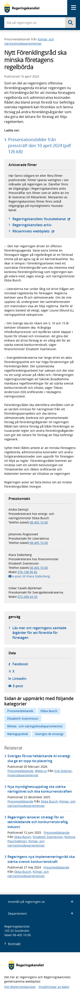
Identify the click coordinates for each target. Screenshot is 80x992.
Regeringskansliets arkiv (32, 225)
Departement (40, 913)
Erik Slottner (63, 771)
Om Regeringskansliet (20, 987)
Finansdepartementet (22, 775)
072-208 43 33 (27, 597)
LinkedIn (19, 678)
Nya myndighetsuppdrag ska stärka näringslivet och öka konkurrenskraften (39, 789)
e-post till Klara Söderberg (31, 576)
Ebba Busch (49, 711)
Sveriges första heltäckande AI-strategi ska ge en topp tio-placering (38, 758)
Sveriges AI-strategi (49, 734)
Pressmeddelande (20, 711)
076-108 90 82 (27, 572)
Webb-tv (41, 771)
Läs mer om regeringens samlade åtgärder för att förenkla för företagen (39, 633)
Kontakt (14, 944)
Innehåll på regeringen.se (40, 902)
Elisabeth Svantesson (22, 718)
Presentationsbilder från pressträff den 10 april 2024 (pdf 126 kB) (39, 145)
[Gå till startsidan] (22, 7)
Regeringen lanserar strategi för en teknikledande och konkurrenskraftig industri (37, 822)
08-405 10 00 (39, 522)
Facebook (20, 664)
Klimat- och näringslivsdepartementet (29, 41)
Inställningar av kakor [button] (54, 987)
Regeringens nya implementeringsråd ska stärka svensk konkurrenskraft (41, 859)
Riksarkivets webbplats (33, 231)
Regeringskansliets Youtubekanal (41, 219)
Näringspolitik (17, 734)
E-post (18, 686)
